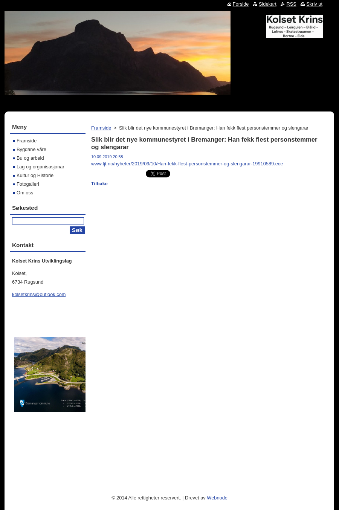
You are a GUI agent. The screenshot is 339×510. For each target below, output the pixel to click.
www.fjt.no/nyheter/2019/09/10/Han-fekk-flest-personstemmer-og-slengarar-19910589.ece (187, 163)
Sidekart (267, 4)
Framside (101, 128)
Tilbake (99, 183)
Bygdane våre (31, 149)
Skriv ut (314, 4)
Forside (241, 4)
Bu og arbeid (30, 158)
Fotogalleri (28, 184)
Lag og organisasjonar (40, 166)
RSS (291, 4)
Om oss (25, 192)
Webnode (217, 498)
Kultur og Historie (35, 175)
